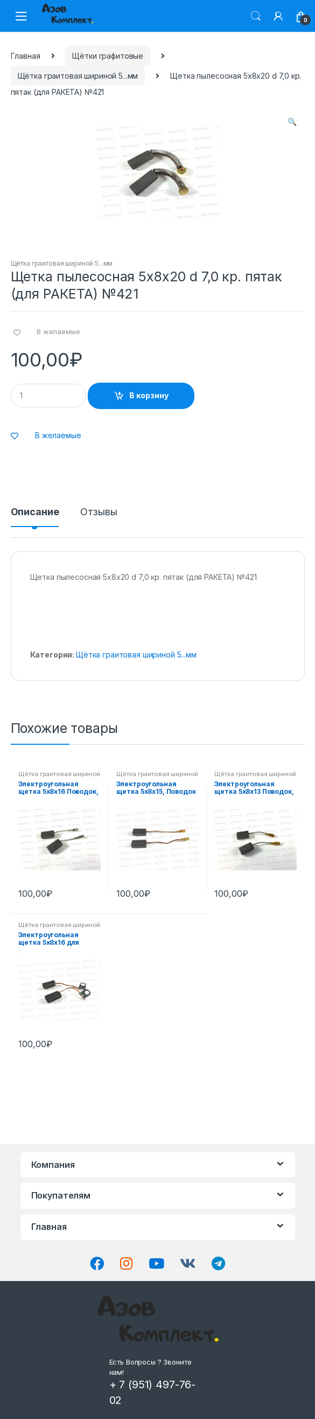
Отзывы (98, 512)
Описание (35, 512)
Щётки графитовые (107, 55)
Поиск (256, 16)
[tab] (35, 516)
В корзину (149, 395)
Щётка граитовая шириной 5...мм (78, 75)
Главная (25, 55)
